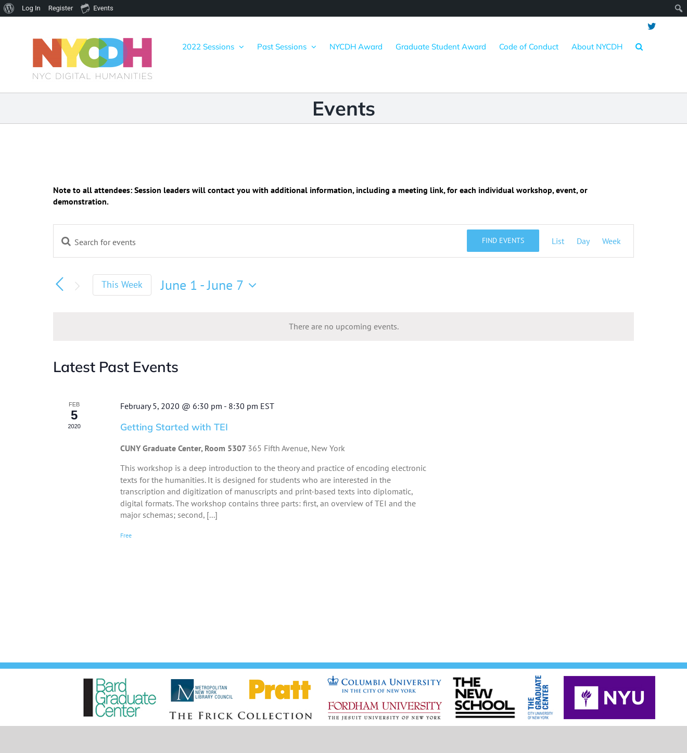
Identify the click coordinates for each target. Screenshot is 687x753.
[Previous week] (59, 284)
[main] (343, 395)
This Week (122, 284)
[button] (639, 46)
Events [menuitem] (97, 8)
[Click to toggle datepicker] (211, 285)
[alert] (343, 326)
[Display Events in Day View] (583, 241)
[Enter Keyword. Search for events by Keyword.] (260, 242)
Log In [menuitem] (31, 8)
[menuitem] (9, 8)
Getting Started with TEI (174, 427)
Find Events (503, 240)
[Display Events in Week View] (611, 241)
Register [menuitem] (60, 8)
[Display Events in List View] (558, 241)
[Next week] (77, 286)
